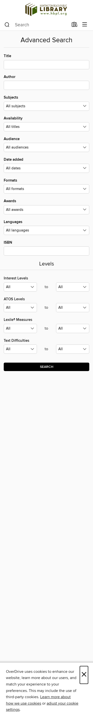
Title (46, 61)
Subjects (46, 103)
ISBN (46, 248)
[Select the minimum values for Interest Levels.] (20, 287)
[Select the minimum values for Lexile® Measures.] (20, 328)
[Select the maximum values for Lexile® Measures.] (72, 328)
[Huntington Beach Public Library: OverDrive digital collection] (46, 9)
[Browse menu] (84, 24)
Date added (46, 165)
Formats (46, 185)
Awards (46, 206)
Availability (46, 123)
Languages (46, 227)
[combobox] (36, 25)
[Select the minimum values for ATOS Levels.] (20, 307)
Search (46, 367)
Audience (46, 144)
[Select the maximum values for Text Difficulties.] (72, 349)
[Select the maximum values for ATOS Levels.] (72, 307)
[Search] (7, 25)
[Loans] (74, 26)
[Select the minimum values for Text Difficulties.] (20, 349)
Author (46, 82)
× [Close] (84, 675)
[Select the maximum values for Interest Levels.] (72, 287)
